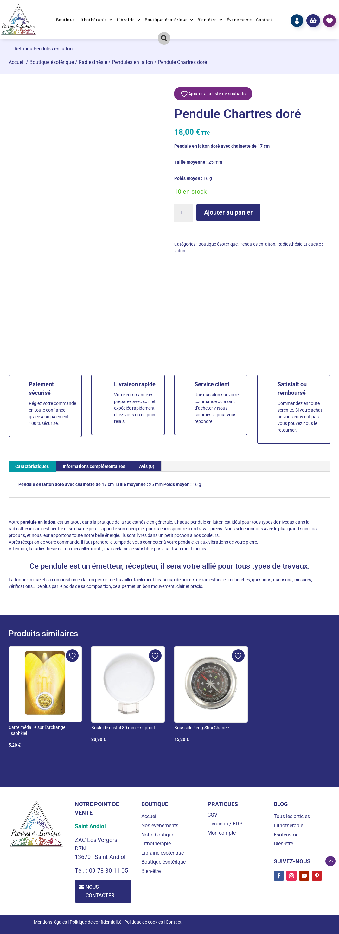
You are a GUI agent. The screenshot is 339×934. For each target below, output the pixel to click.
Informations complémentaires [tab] (94, 466)
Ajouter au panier (228, 212)
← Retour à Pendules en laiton (41, 49)
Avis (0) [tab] (146, 466)
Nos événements (159, 826)
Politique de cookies (143, 922)
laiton (179, 250)
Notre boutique (157, 835)
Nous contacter (100, 891)
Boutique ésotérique (166, 19)
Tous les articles (292, 816)
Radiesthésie (93, 62)
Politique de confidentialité (95, 922)
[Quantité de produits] (183, 213)
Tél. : (82, 870)
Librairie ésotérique (162, 853)
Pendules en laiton (132, 62)
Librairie (126, 19)
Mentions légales (50, 922)
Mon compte (222, 833)
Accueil (17, 62)
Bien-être (207, 19)
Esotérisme (286, 835)
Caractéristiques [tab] (32, 466)
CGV (212, 815)
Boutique (65, 19)
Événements (240, 19)
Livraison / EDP (225, 824)
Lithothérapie (92, 19)
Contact (264, 19)
